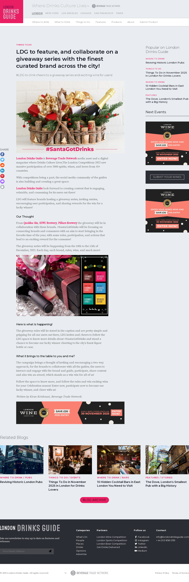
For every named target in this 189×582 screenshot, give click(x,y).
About (130, 22)
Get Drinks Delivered (108, 547)
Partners (102, 530)
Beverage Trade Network (61, 158)
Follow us (140, 530)
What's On (81, 537)
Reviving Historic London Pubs (165, 62)
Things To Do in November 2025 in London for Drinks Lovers (166, 74)
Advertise (81, 554)
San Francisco (103, 13)
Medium (140, 550)
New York (52, 13)
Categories (83, 530)
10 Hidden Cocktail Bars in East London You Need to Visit (165, 87)
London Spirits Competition (112, 540)
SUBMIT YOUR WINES (167, 177)
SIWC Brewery (48, 223)
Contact (161, 530)
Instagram (141, 540)
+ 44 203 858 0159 (165, 540)
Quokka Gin (30, 223)
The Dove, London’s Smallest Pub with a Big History (167, 100)
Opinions (81, 550)
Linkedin (140, 547)
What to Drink (62, 22)
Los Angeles (69, 13)
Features (101, 22)
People (80, 540)
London (37, 13)
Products (116, 22)
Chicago (86, 13)
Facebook (141, 537)
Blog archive (94, 500)
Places (79, 544)
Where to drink (40, 22)
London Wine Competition (111, 537)
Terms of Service (180, 573)
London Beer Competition (111, 544)
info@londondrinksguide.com (172, 537)
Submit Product (149, 22)
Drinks (79, 547)
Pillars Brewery (67, 223)
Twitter (140, 544)
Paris (119, 13)
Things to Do (83, 22)
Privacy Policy (162, 573)
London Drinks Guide (29, 158)
